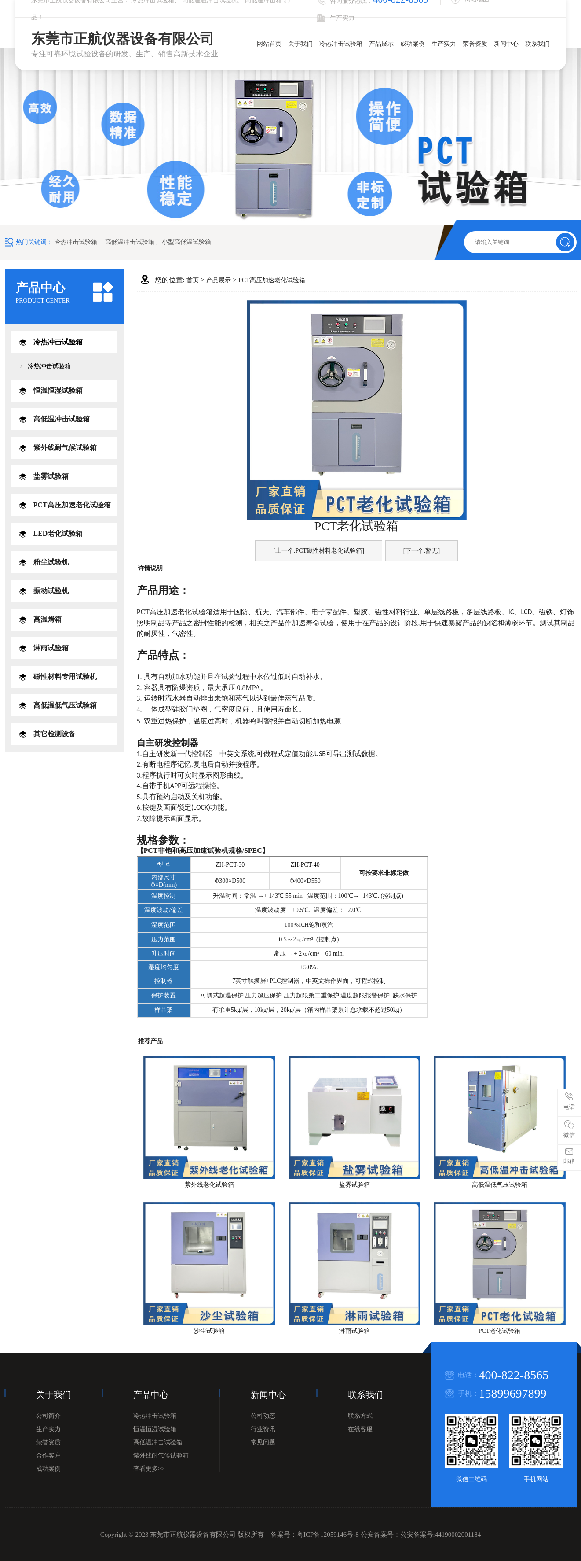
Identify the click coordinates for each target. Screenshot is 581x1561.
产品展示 (381, 44)
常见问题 (263, 1442)
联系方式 (360, 1416)
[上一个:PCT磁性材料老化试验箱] (318, 550)
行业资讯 (263, 1429)
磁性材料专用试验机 (65, 676)
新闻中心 (506, 44)
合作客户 (48, 1455)
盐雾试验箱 (51, 476)
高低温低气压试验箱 (65, 705)
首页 (192, 280)
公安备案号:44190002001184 (440, 1534)
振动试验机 (51, 590)
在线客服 (360, 1429)
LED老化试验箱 (58, 533)
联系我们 (537, 44)
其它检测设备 (54, 734)
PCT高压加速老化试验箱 (72, 505)
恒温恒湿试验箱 (58, 390)
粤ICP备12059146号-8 (328, 1534)
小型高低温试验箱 (186, 242)
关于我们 (300, 44)
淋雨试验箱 (51, 648)
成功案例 (412, 44)
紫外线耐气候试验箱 (65, 447)
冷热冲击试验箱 (340, 44)
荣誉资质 (475, 44)
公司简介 (48, 1416)
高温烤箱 (47, 619)
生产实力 (443, 44)
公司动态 (263, 1416)
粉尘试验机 (51, 562)
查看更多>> (149, 1468)
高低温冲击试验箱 (129, 242)
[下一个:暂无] (421, 550)
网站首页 (269, 44)
